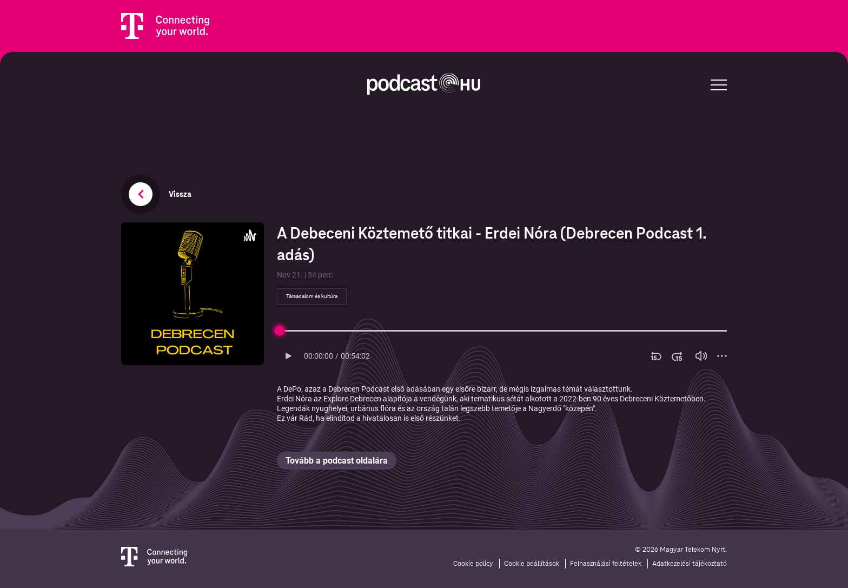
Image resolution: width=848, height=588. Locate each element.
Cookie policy (473, 563)
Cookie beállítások (531, 563)
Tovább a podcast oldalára (337, 460)
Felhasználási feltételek (605, 563)
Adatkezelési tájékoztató (689, 563)
